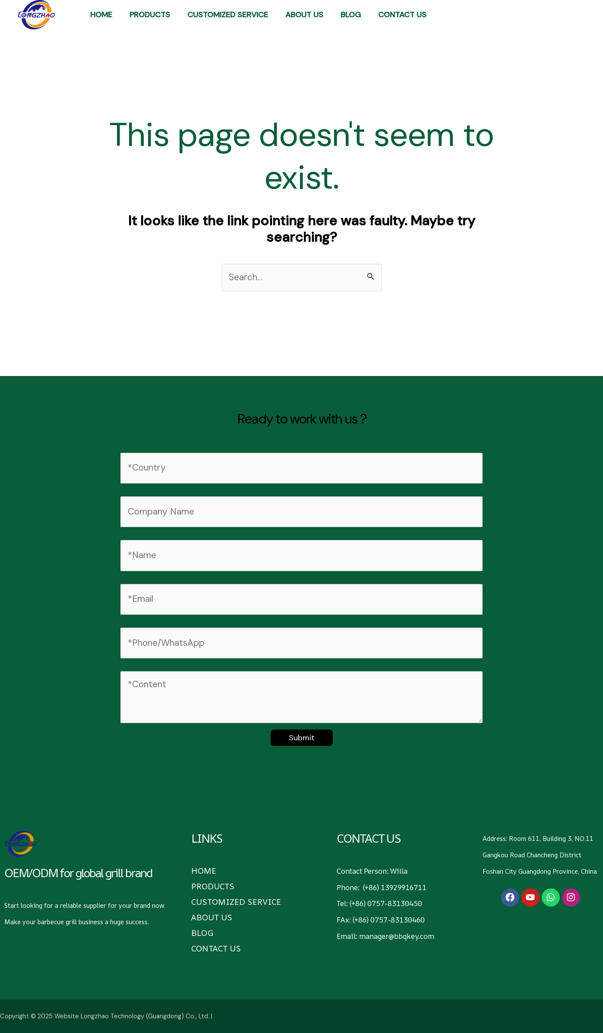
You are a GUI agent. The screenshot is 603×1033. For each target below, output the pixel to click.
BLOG (351, 14)
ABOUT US (304, 14)
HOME (101, 14)
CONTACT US (402, 14)
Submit (302, 738)
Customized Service (227, 14)
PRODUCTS (149, 14)
